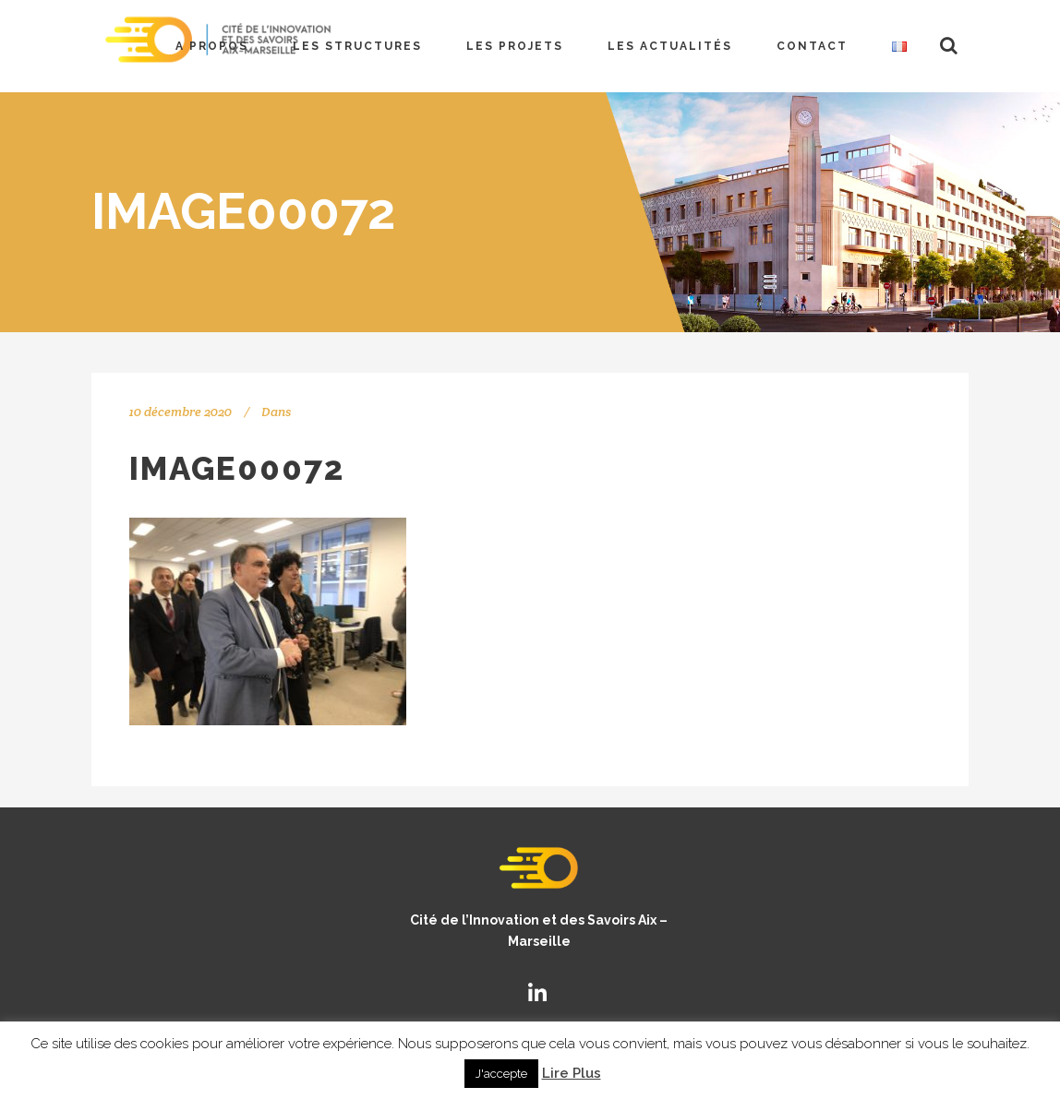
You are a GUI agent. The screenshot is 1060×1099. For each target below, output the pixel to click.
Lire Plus (571, 1073)
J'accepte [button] (501, 1074)
